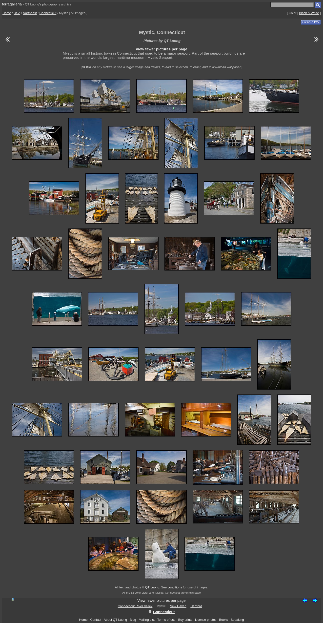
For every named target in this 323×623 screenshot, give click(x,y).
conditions (175, 587)
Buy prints (185, 620)
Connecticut (48, 13)
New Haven (178, 606)
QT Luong (152, 587)
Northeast (30, 13)
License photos (206, 620)
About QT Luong (115, 620)
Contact (95, 620)
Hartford (196, 606)
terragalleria (12, 4)
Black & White (309, 13)
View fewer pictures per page (161, 49)
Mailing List (147, 620)
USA (17, 13)
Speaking (237, 620)
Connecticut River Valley (135, 606)
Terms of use (166, 620)
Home (6, 13)
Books (223, 620)
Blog (133, 620)
